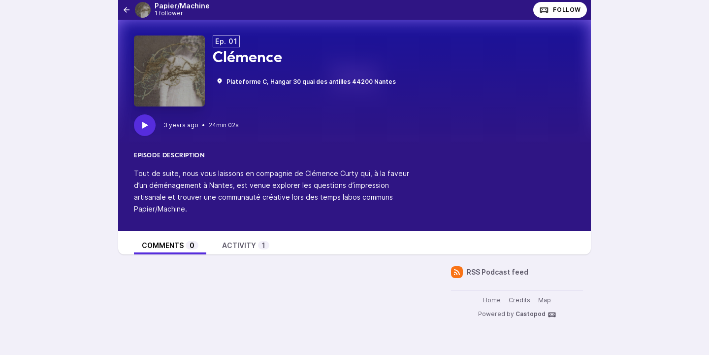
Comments (170, 245)
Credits (519, 300)
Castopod (536, 314)
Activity (245, 245)
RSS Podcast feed (489, 272)
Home (492, 300)
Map (544, 300)
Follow (560, 10)
